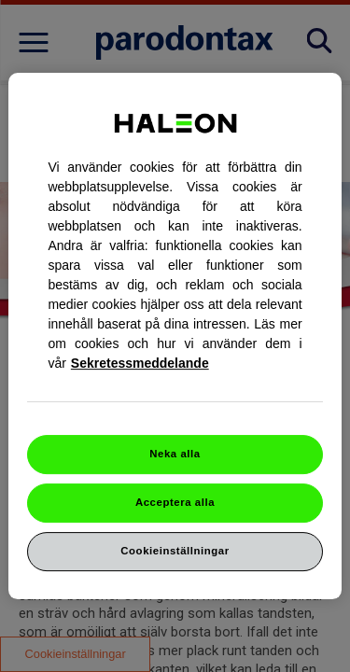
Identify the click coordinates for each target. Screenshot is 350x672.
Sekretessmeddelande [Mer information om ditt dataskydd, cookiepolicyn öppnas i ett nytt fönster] (140, 363)
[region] (174, 336)
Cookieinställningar (174, 550)
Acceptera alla (175, 502)
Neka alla (174, 453)
